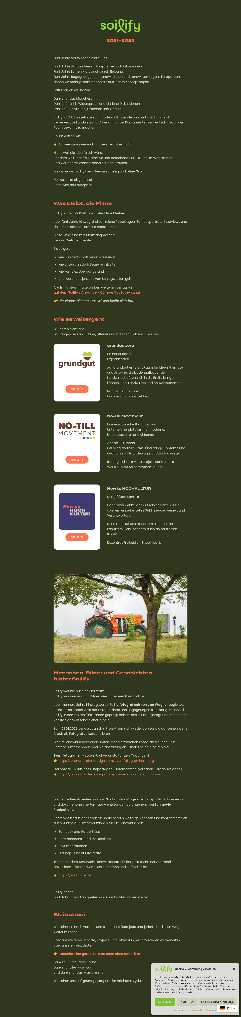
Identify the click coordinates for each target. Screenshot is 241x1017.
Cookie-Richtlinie (181, 1010)
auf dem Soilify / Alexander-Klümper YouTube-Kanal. (97, 292)
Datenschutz (198, 1010)
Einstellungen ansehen (217, 1002)
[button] (234, 969)
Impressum (212, 1010)
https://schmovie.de (74, 875)
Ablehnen (187, 1002)
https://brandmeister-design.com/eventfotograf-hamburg (106, 760)
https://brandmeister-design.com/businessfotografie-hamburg (109, 774)
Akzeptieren (165, 1002)
